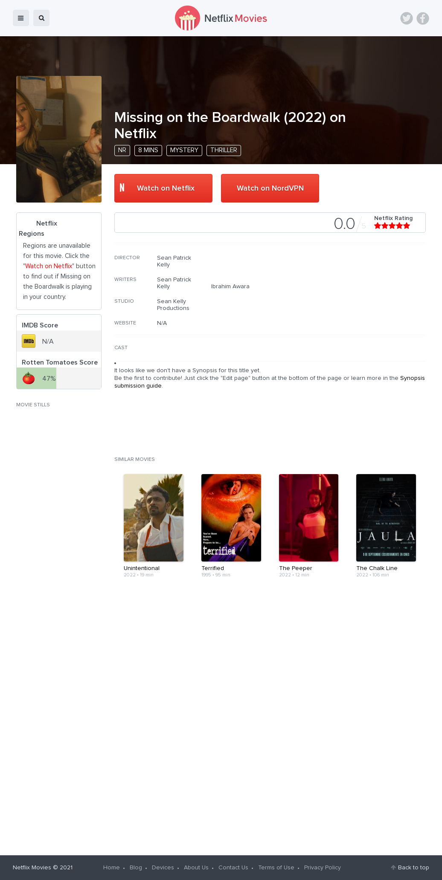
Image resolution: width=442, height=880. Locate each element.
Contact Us (233, 868)
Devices (163, 868)
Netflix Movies (32, 868)
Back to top (413, 868)
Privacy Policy (322, 868)
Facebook (422, 18)
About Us (196, 868)
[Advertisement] (362, 309)
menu (21, 18)
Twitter (406, 18)
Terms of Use (276, 868)
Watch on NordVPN (270, 188)
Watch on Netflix (166, 188)
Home (111, 868)
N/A (162, 323)
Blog (136, 868)
